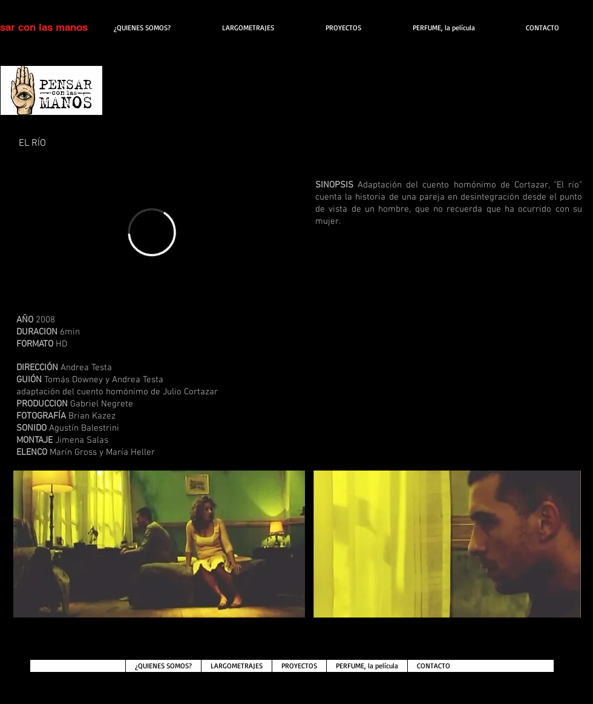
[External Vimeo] (152, 232)
